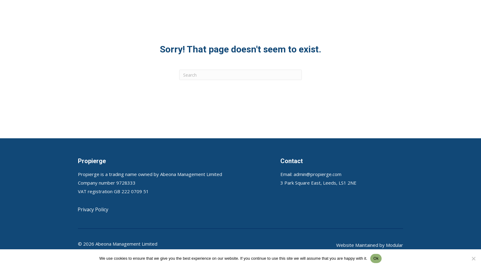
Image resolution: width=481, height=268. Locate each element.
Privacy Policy (93, 209)
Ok (376, 258)
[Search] (240, 75)
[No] (473, 258)
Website (345, 245)
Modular (394, 245)
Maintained (366, 245)
